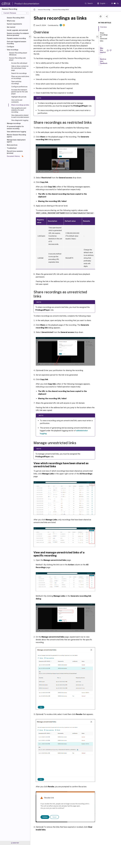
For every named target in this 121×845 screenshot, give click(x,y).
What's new (11, 21)
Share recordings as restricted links (104, 37)
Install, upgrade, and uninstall (17, 30)
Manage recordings (14, 123)
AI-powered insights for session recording (15, 127)
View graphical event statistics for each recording (18, 110)
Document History (15, 156)
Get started (11, 27)
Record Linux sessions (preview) (15, 152)
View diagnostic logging (19, 120)
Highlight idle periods (18, 97)
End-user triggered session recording (16, 42)
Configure (10, 47)
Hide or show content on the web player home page (19, 68)
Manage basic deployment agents (16, 141)
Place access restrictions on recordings (20, 77)
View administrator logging (16, 132)
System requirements (14, 24)
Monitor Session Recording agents (16, 136)
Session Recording (44, 9)
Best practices (12, 145)
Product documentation (27, 3)
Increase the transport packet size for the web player (19, 92)
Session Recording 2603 (15, 18)
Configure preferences (19, 87)
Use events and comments (16, 101)
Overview (103, 28)
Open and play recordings (16, 82)
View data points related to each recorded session (20, 116)
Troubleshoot (12, 148)
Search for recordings (19, 73)
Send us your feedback (103, 61)
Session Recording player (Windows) (18, 54)
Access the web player (19, 63)
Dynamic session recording (16, 38)
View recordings (12, 50)
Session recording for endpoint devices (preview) (18, 34)
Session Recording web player (17, 59)
